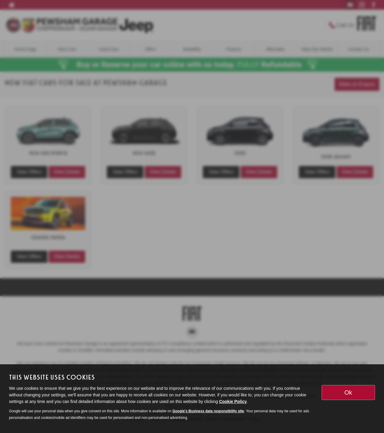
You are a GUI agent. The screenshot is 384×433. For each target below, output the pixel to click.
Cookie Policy (233, 401)
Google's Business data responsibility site (208, 411)
